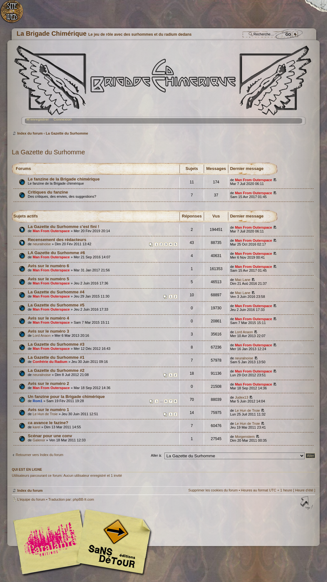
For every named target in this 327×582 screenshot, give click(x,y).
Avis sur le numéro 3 (48, 331)
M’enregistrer (38, 119)
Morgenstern (245, 436)
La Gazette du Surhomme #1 (56, 357)
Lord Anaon (41, 335)
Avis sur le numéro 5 (48, 278)
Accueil (15, 14)
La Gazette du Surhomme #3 (56, 344)
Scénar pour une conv (50, 435)
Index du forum (162, 88)
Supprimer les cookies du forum (213, 490)
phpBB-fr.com (83, 499)
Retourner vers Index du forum (39, 455)
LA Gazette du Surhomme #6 (56, 252)
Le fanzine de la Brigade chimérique (64, 179)
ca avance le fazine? (48, 422)
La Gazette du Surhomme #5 (56, 305)
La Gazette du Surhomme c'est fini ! (63, 226)
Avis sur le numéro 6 (48, 265)
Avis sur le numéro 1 (48, 409)
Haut (307, 504)
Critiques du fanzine (48, 192)
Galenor (39, 440)
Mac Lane (242, 280)
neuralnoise (42, 244)
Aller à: (156, 455)
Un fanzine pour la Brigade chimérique (66, 396)
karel (36, 427)
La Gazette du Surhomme (67, 133)
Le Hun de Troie (45, 414)
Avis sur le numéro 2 (48, 383)
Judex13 (241, 397)
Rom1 (37, 401)
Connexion (62, 119)
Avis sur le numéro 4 (48, 318)
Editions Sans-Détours (112, 542)
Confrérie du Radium (50, 362)
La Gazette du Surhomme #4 (56, 292)
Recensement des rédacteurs (57, 239)
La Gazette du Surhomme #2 (56, 370)
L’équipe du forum (31, 499)
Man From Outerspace (253, 180)
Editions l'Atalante (84, 542)
